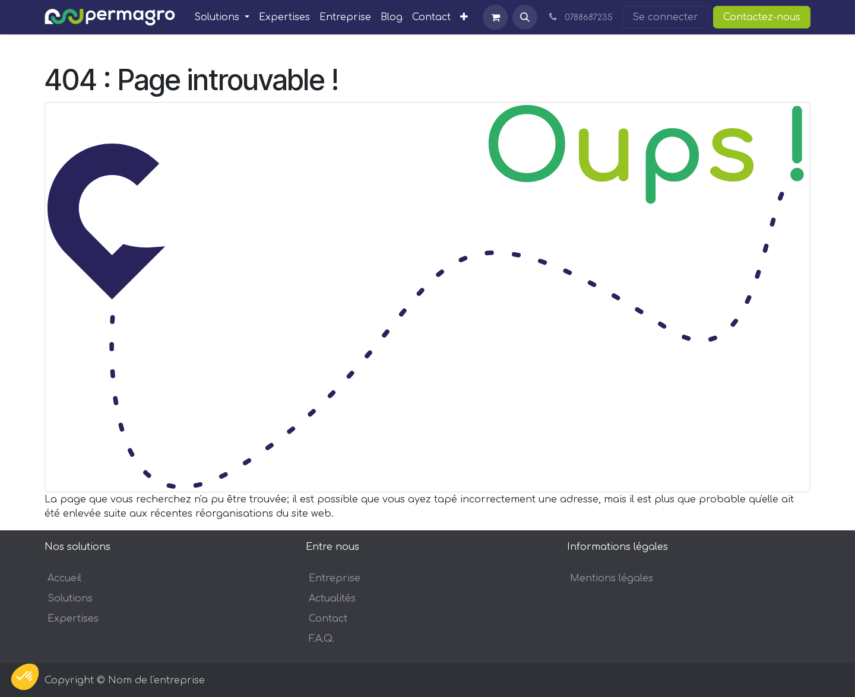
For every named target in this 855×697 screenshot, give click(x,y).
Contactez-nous (761, 17)
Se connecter (665, 17)
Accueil (64, 578)
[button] (524, 17)
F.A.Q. (321, 639)
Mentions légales (611, 578)
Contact (328, 618)
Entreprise (334, 578)
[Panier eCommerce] (495, 17)
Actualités (332, 598)
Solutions (70, 598)
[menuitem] (221, 17)
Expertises (73, 618)
